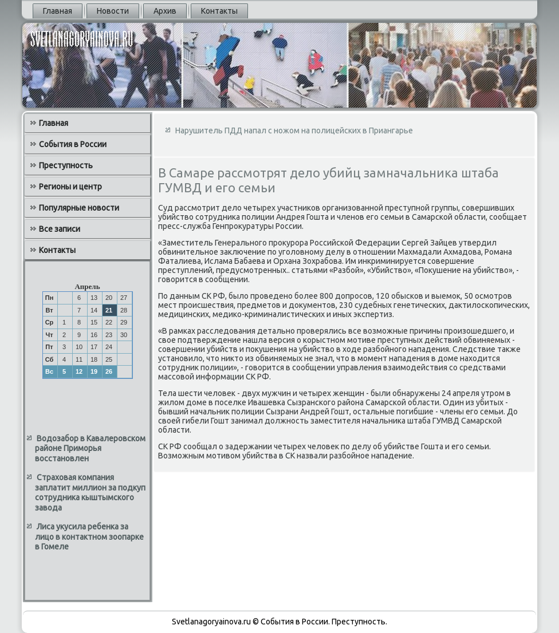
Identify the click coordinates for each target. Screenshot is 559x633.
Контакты (219, 10)
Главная (57, 10)
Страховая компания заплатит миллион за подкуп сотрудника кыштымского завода (90, 492)
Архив (164, 10)
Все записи (59, 229)
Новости (113, 10)
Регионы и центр (70, 186)
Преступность (66, 165)
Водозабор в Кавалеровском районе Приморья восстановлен (90, 448)
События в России (73, 144)
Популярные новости (79, 207)
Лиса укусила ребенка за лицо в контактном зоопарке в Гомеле (89, 536)
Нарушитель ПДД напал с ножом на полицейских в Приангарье (294, 130)
